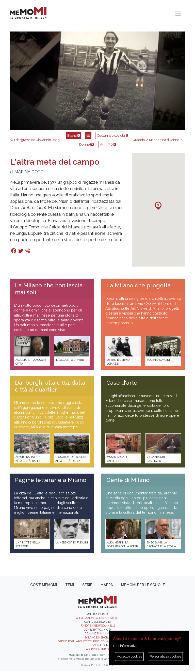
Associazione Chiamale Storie (97, 617)
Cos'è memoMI (43, 585)
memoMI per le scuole (143, 585)
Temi (69, 585)
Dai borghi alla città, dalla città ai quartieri (50, 386)
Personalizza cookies (165, 656)
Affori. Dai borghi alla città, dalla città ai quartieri (28, 460)
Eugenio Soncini (158, 359)
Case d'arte (121, 382)
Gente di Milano (128, 480)
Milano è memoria (97, 637)
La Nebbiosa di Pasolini (71, 542)
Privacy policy (90, 664)
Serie (87, 585)
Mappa (107, 585)
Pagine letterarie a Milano (50, 480)
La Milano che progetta (138, 285)
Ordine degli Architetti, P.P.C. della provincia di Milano (97, 641)
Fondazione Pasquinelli (97, 625)
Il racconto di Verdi (70, 359)
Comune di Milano (97, 633)
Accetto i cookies (129, 656)
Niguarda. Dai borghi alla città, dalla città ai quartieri (70, 460)
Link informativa (125, 646)
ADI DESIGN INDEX (97, 649)
